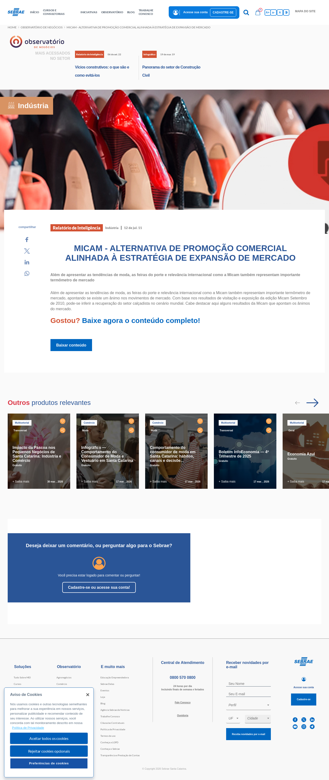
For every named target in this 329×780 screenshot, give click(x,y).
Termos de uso (108, 735)
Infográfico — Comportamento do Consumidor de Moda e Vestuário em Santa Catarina (107, 454)
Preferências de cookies (49, 763)
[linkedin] (312, 719)
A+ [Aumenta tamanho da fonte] (268, 12)
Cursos (17, 683)
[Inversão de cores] (286, 12)
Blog (102, 703)
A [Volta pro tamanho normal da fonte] (280, 12)
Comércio (61, 683)
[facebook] (295, 719)
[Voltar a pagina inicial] (18, 12)
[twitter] (303, 719)
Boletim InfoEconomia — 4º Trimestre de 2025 (244, 454)
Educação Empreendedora (114, 677)
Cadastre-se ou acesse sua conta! (99, 587)
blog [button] (131, 12)
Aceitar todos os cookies (48, 738)
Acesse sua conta (195, 12)
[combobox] (248, 706)
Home (12, 27)
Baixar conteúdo (71, 345)
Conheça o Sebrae (110, 748)
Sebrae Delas (107, 683)
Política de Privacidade (112, 729)
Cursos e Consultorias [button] (54, 12)
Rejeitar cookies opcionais (49, 751)
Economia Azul (301, 454)
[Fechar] (87, 694)
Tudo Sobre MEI (22, 677)
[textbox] (251, 705)
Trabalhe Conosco (110, 716)
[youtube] (295, 726)
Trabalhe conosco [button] (146, 12)
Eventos (104, 690)
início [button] (34, 12)
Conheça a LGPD (109, 742)
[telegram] (312, 726)
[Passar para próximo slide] (312, 403)
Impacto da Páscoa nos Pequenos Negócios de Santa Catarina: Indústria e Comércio (36, 454)
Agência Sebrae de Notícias (115, 709)
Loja (102, 696)
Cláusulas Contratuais (112, 722)
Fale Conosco (183, 702)
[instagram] (303, 726)
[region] (49, 732)
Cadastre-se (223, 12)
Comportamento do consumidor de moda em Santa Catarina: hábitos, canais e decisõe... (172, 454)
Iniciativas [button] (89, 12)
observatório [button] (112, 12)
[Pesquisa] (246, 12)
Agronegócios (63, 677)
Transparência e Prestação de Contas (120, 755)
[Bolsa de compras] (257, 12)
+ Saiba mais (20, 481)
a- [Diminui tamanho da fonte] (273, 12)
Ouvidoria (182, 715)
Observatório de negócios (41, 27)
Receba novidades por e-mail (248, 734)
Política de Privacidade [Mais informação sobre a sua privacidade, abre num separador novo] (28, 728)
